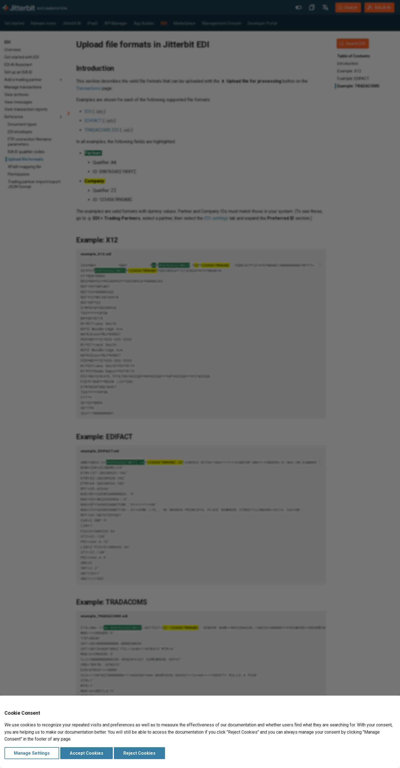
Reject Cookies (139, 753)
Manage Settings (32, 753)
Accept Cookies (86, 753)
